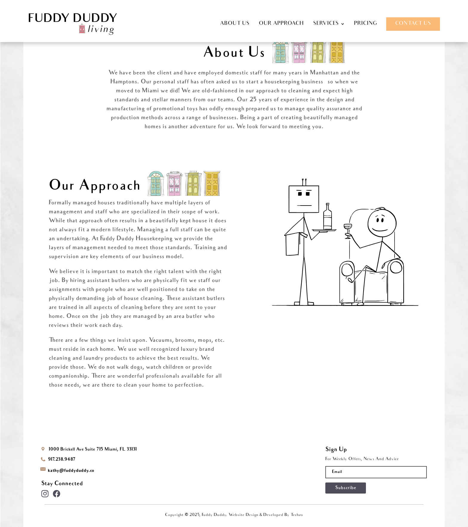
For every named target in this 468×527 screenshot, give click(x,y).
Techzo (296, 515)
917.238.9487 (62, 459)
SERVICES (326, 24)
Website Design (244, 515)
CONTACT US (413, 24)
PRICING (365, 24)
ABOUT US (235, 24)
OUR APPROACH (281, 24)
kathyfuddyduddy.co (71, 471)
